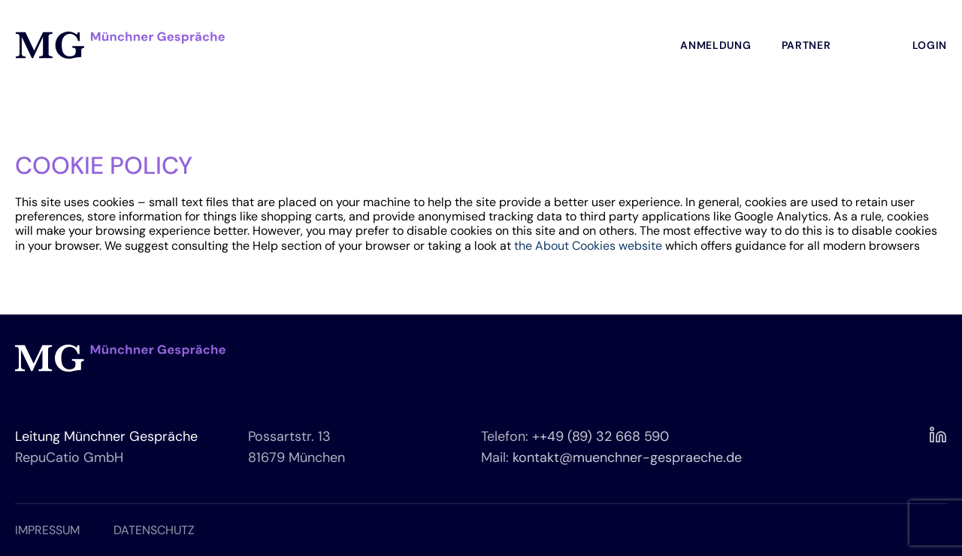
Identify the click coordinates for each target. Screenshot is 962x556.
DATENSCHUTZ (154, 530)
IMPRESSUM (47, 530)
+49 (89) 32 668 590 (604, 436)
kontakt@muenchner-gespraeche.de (627, 457)
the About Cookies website (588, 246)
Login (930, 45)
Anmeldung (715, 45)
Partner (806, 45)
